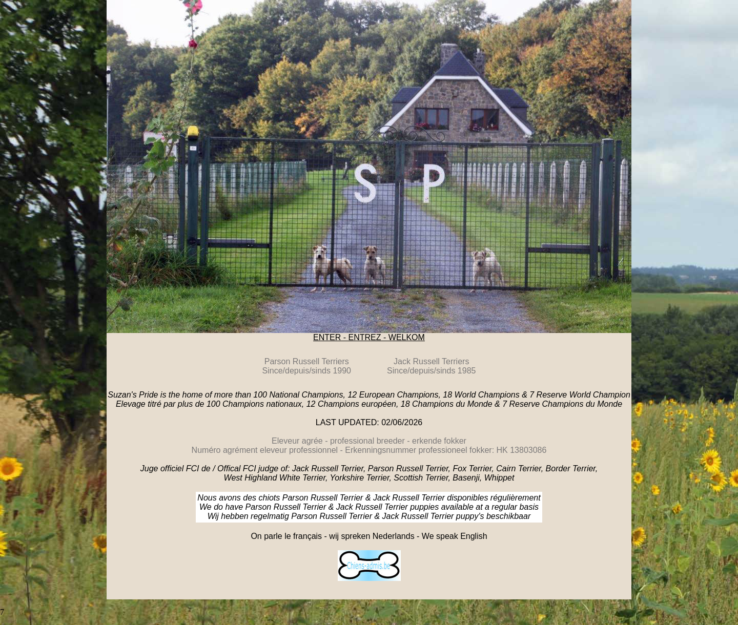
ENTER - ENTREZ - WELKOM (369, 337)
